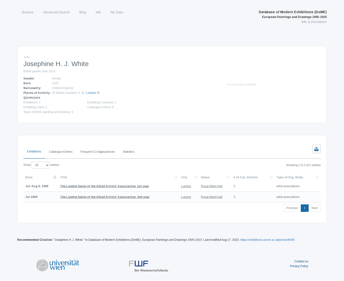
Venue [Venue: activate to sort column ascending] (205, 177)
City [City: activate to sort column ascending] (184, 177)
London (91, 93)
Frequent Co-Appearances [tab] (98, 151)
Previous (292, 208)
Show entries (41, 165)
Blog (82, 12)
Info (98, 12)
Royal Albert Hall (211, 186)
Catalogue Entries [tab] (60, 151)
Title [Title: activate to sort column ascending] (63, 177)
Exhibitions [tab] (34, 151)
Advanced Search (56, 12)
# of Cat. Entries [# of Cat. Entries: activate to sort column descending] (246, 177)
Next (314, 208)
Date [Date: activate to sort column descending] (28, 177)
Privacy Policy (299, 266)
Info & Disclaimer (314, 22)
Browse (27, 12)
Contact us (301, 261)
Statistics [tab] (128, 151)
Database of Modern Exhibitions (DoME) (293, 14)
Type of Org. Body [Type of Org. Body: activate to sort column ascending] (289, 177)
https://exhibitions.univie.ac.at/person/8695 (267, 240)
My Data (117, 12)
